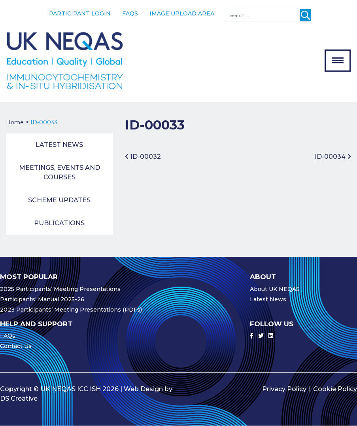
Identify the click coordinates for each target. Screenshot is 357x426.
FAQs (130, 13)
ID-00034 (333, 156)
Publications (59, 223)
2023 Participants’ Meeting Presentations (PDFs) (71, 309)
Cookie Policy (335, 389)
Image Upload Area (181, 13)
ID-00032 (143, 156)
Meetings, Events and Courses (59, 172)
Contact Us (16, 346)
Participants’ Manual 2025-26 (42, 299)
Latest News (59, 145)
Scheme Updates (59, 200)
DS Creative (19, 399)
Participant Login (80, 13)
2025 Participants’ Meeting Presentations (60, 289)
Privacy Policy (284, 389)
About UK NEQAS (275, 289)
